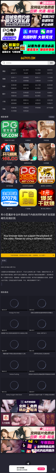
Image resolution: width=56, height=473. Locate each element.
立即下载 (41, 469)
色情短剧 (26, 111)
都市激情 (13, 100)
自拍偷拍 (26, 77)
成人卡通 (38, 85)
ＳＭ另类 (50, 81)
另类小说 (26, 103)
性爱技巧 (50, 103)
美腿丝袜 (13, 96)
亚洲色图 (26, 92)
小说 (3, 101)
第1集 (4, 260)
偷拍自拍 (26, 85)
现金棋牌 (38, 73)
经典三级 (26, 88)
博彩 (3, 71)
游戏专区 (50, 70)
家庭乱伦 (26, 100)
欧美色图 (38, 92)
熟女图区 (38, 96)
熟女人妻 (13, 81)
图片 (3, 94)
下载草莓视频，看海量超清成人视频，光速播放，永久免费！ (32, 255)
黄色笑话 (38, 103)
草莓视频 (38, 108)
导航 (3, 109)
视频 (3, 79)
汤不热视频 (50, 108)
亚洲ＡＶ (13, 77)
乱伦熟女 (38, 88)
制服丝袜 (13, 88)
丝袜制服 (26, 81)
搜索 (51, 63)
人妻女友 (38, 100)
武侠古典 (50, 100)
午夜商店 (26, 108)
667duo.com (28, 58)
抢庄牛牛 (50, 73)
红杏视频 (13, 111)
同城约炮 (13, 108)
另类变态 (50, 88)
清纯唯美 (26, 96)
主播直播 (38, 81)
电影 (3, 86)
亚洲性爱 (13, 85)
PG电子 (14, 70)
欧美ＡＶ (38, 77)
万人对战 (38, 70)
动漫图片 (50, 92)
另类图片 (50, 96)
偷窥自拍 (13, 92)
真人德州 (26, 70)
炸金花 (26, 73)
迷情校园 (13, 103)
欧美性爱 (50, 85)
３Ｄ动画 (50, 77)
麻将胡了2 (14, 73)
